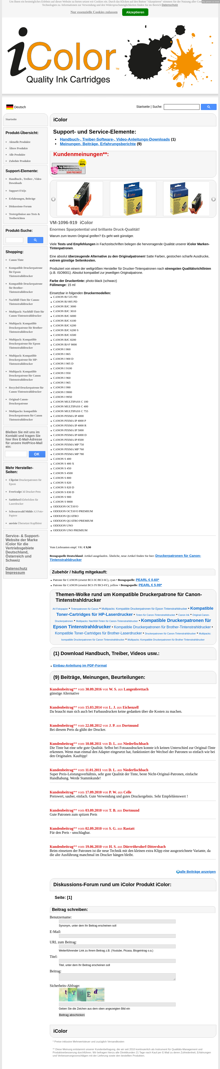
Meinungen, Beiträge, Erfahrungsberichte (98, 144)
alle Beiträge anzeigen (198, 871)
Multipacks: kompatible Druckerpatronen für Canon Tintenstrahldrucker (25, 415)
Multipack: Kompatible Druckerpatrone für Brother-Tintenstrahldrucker (26, 327)
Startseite (143, 106)
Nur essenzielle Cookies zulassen (94, 12)
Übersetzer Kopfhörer (25, 523)
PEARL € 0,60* (147, 580)
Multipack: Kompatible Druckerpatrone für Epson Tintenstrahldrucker (24, 343)
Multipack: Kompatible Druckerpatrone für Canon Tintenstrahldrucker (25, 375)
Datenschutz (170, 5)
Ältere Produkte (18, 148)
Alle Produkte (17, 154)
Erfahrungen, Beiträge (22, 198)
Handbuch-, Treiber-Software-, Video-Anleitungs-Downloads (115, 139)
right (213, 199)
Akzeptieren (135, 12)
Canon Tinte (16, 260)
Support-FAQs (17, 190)
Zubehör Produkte (20, 161)
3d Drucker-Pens (25, 491)
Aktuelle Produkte (19, 142)
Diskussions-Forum (20, 206)
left (53, 199)
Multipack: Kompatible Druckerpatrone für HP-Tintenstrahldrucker (23, 359)
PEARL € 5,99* (150, 585)
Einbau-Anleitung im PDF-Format (80, 665)
